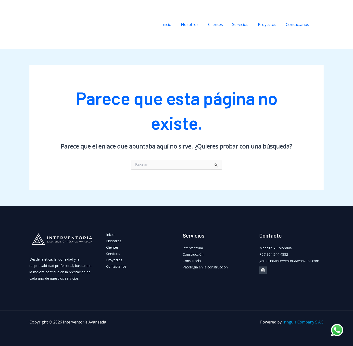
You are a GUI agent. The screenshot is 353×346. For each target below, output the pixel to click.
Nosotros (197, 24)
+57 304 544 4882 (273, 254)
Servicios (244, 24)
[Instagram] (321, 24)
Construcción (193, 254)
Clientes (221, 24)
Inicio (175, 24)
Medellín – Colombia (275, 248)
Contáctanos (298, 24)
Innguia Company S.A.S (303, 322)
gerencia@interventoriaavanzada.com (289, 260)
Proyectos (269, 24)
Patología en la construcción (205, 267)
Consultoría (192, 260)
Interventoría (193, 248)
